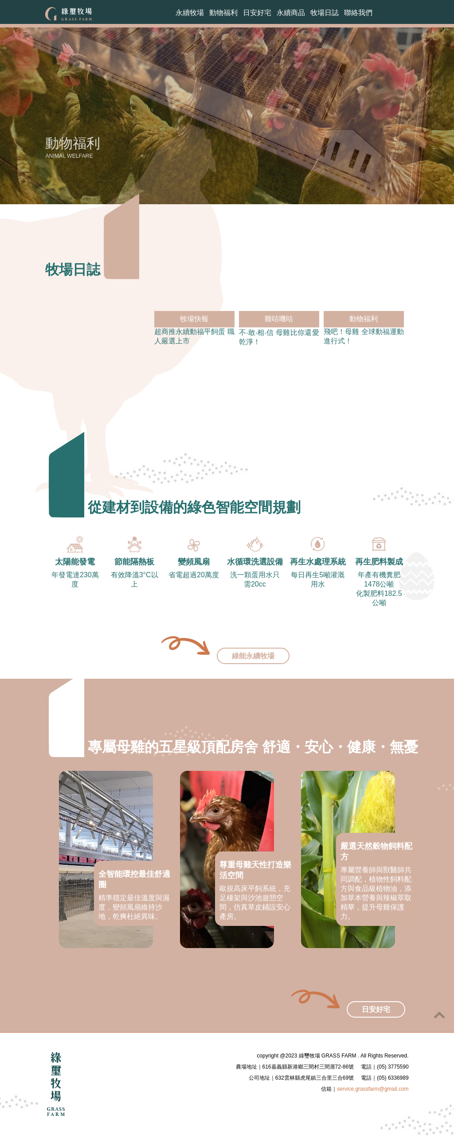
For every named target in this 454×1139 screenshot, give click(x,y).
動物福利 (223, 14)
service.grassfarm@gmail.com (373, 1099)
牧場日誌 (324, 14)
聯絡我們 (358, 14)
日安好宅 (257, 14)
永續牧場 (190, 14)
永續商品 (291, 14)
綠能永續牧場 (253, 665)
